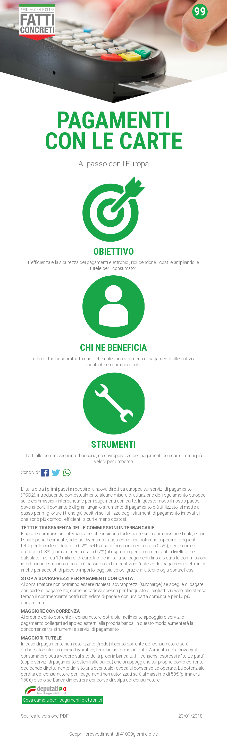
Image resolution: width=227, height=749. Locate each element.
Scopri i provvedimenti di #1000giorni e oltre (113, 734)
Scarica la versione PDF (45, 716)
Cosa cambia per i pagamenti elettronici (62, 700)
